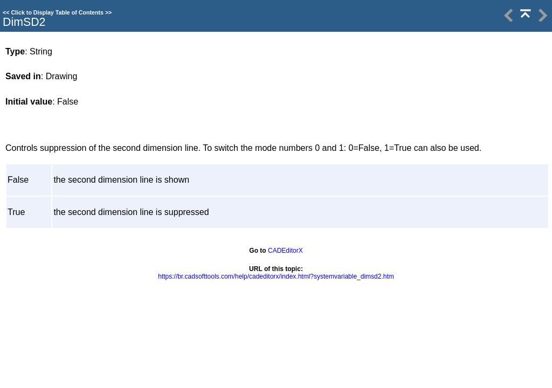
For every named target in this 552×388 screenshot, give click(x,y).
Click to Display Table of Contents (57, 12)
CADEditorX (285, 250)
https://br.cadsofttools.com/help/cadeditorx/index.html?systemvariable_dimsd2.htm (276, 276)
